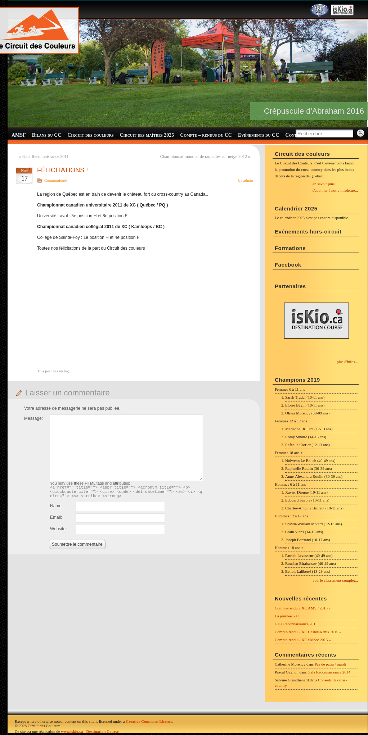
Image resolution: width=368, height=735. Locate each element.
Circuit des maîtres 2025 (147, 135)
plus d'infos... (347, 361)
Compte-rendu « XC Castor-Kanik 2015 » (308, 632)
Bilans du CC (47, 135)
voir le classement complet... (335, 580)
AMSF (19, 135)
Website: (58, 532)
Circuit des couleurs (90, 135)
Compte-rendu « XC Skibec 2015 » (303, 640)
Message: (33, 418)
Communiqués (55, 180)
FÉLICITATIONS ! (62, 170)
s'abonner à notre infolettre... (335, 190)
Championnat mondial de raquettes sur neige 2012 (203, 156)
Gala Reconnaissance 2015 (296, 624)
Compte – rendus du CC (206, 135)
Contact (294, 135)
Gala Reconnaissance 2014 (329, 672)
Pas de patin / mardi (330, 664)
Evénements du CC (258, 135)
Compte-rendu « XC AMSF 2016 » (303, 608)
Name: (56, 509)
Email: (56, 520)
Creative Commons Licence (149, 721)
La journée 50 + (287, 616)
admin (248, 180)
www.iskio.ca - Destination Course (89, 731)
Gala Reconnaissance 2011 (45, 156)
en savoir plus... (325, 184)
